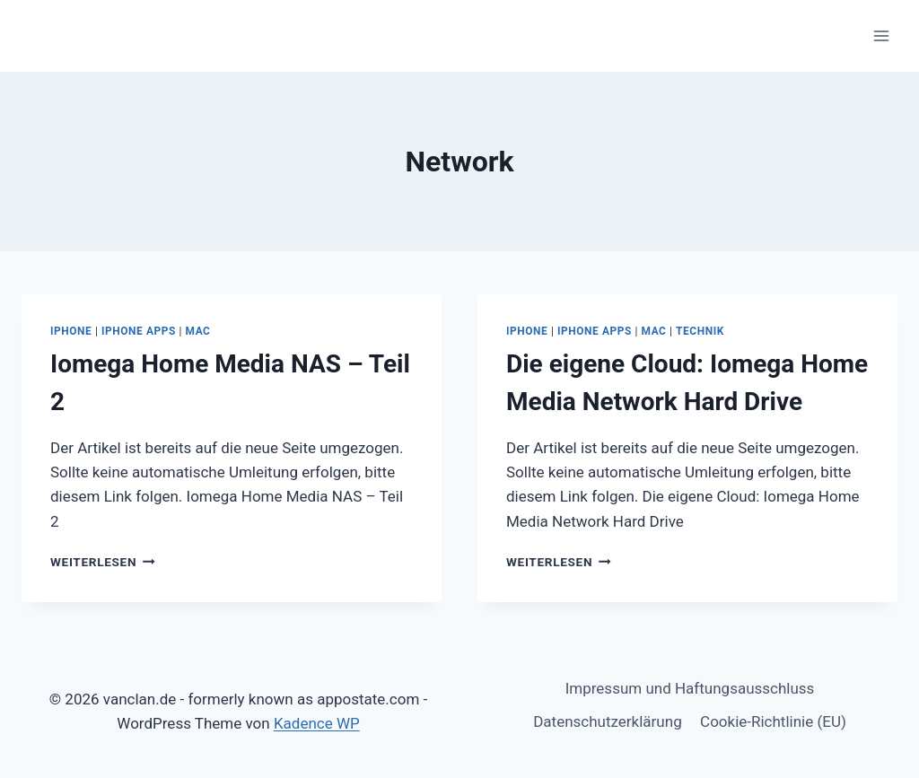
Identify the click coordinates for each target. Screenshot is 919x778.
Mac (198, 331)
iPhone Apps (138, 331)
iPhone (71, 331)
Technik (700, 331)
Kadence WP (317, 723)
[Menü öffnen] (880, 35)
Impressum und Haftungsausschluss (690, 688)
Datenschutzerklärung (607, 721)
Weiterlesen (102, 562)
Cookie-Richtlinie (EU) (773, 721)
